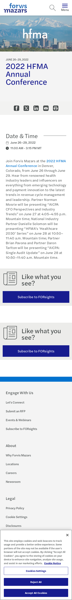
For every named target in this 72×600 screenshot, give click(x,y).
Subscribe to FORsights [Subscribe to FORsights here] (36, 351)
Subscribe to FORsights (36, 296)
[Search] (52, 8)
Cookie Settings (16, 517)
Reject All (36, 582)
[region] (36, 565)
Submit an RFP (15, 411)
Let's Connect (15, 402)
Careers (11, 473)
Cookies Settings (36, 571)
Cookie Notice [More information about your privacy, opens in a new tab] (52, 563)
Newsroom (13, 481)
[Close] (67, 535)
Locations (12, 464)
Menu (65, 8)
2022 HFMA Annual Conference (36, 163)
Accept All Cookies (36, 593)
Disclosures (13, 525)
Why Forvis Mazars (18, 455)
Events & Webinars (18, 420)
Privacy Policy (15, 508)
